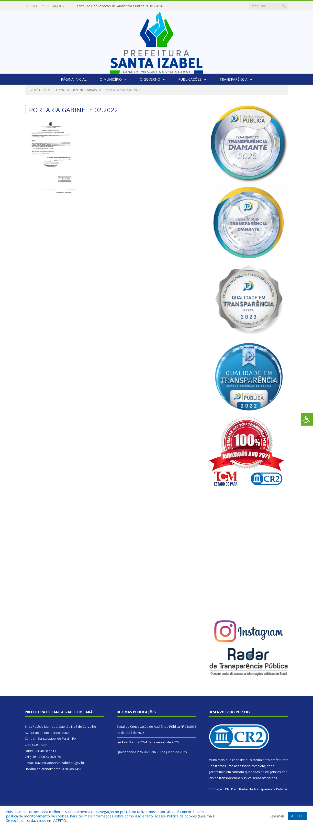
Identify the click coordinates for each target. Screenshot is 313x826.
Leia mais (206, 816)
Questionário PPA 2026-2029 (137, 752)
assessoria (242, 766)
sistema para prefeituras (268, 760)
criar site (238, 760)
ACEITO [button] (297, 816)
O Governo (150, 79)
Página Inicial (74, 79)
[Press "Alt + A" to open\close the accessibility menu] (307, 419)
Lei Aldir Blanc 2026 (131, 742)
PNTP (229, 789)
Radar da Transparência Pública (263, 789)
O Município (111, 79)
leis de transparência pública (230, 778)
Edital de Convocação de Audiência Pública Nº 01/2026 (120, 6)
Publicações (189, 79)
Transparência (233, 79)
